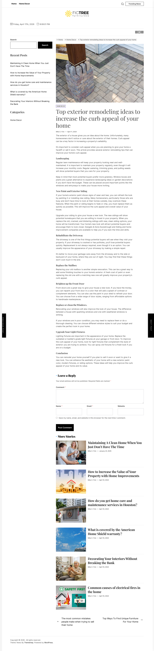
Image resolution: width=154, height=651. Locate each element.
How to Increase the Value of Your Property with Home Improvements (114, 475)
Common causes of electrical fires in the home (114, 589)
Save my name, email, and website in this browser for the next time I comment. (92, 418)
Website (121, 406)
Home (14, 4)
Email (90, 406)
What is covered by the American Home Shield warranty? (113, 531)
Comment (61, 387)
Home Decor (24, 4)
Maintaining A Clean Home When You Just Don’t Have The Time (113, 444)
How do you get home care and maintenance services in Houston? (114, 502)
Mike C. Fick (60, 132)
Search (13, 39)
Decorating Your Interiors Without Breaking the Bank (114, 560)
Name (59, 406)
